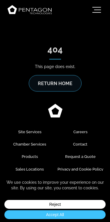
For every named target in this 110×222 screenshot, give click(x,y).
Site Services (29, 132)
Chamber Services (29, 144)
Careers (80, 132)
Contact (80, 144)
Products (30, 156)
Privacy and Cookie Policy (80, 169)
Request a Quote (80, 156)
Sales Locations (30, 169)
